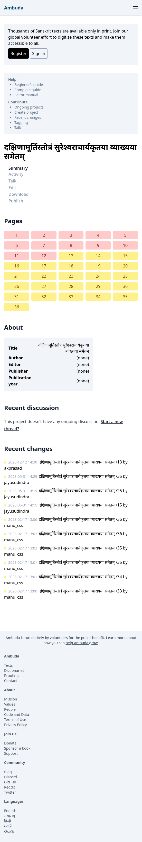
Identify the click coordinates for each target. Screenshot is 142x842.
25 (125, 276)
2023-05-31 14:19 (22, 490)
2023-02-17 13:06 (22, 519)
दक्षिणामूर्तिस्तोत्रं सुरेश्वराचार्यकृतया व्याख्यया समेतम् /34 (80, 576)
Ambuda (13, 8)
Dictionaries (14, 670)
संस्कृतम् (9, 815)
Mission (10, 699)
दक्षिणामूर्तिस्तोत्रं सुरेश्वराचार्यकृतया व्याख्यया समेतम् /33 (80, 591)
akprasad (13, 468)
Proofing (11, 675)
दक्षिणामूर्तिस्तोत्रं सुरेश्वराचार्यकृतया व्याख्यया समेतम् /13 (80, 462)
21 (16, 276)
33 (71, 296)
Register (18, 53)
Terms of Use (15, 719)
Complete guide (27, 89)
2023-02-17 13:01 (22, 562)
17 (44, 266)
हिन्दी (7, 820)
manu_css (13, 525)
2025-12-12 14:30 (22, 462)
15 (125, 255)
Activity (15, 174)
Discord (10, 776)
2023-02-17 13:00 (22, 591)
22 (44, 276)
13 (71, 255)
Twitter (10, 792)
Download (18, 194)
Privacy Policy (15, 724)
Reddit (9, 787)
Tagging (21, 122)
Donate (10, 743)
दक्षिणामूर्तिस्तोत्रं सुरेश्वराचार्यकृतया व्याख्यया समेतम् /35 (80, 476)
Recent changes (27, 117)
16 (16, 266)
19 (98, 266)
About (9, 689)
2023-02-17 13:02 (22, 533)
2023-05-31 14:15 (22, 505)
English (10, 810)
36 (16, 307)
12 (44, 255)
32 (44, 296)
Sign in (38, 53)
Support (11, 753)
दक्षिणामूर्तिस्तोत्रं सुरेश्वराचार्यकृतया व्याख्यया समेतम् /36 (80, 519)
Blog (8, 771)
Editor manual (26, 94)
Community (14, 762)
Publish (15, 201)
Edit (12, 187)
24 (98, 276)
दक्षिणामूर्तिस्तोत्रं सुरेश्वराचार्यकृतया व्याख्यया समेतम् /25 (80, 490)
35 (125, 296)
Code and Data (16, 714)
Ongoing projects (29, 107)
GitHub (10, 782)
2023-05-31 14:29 (22, 476)
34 (98, 296)
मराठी (8, 826)
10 (125, 245)
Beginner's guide (28, 84)
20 (125, 266)
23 (71, 276)
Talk (17, 127)
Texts (8, 665)
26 (16, 286)
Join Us (10, 733)
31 (16, 296)
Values (9, 704)
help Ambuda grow (81, 642)
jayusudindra (16, 482)
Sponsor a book (17, 748)
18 (71, 266)
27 (44, 286)
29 (98, 286)
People (10, 709)
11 (16, 255)
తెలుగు (9, 831)
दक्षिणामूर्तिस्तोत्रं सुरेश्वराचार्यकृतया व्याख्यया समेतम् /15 (80, 505)
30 (125, 286)
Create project (26, 112)
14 (98, 255)
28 (71, 286)
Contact (10, 680)
